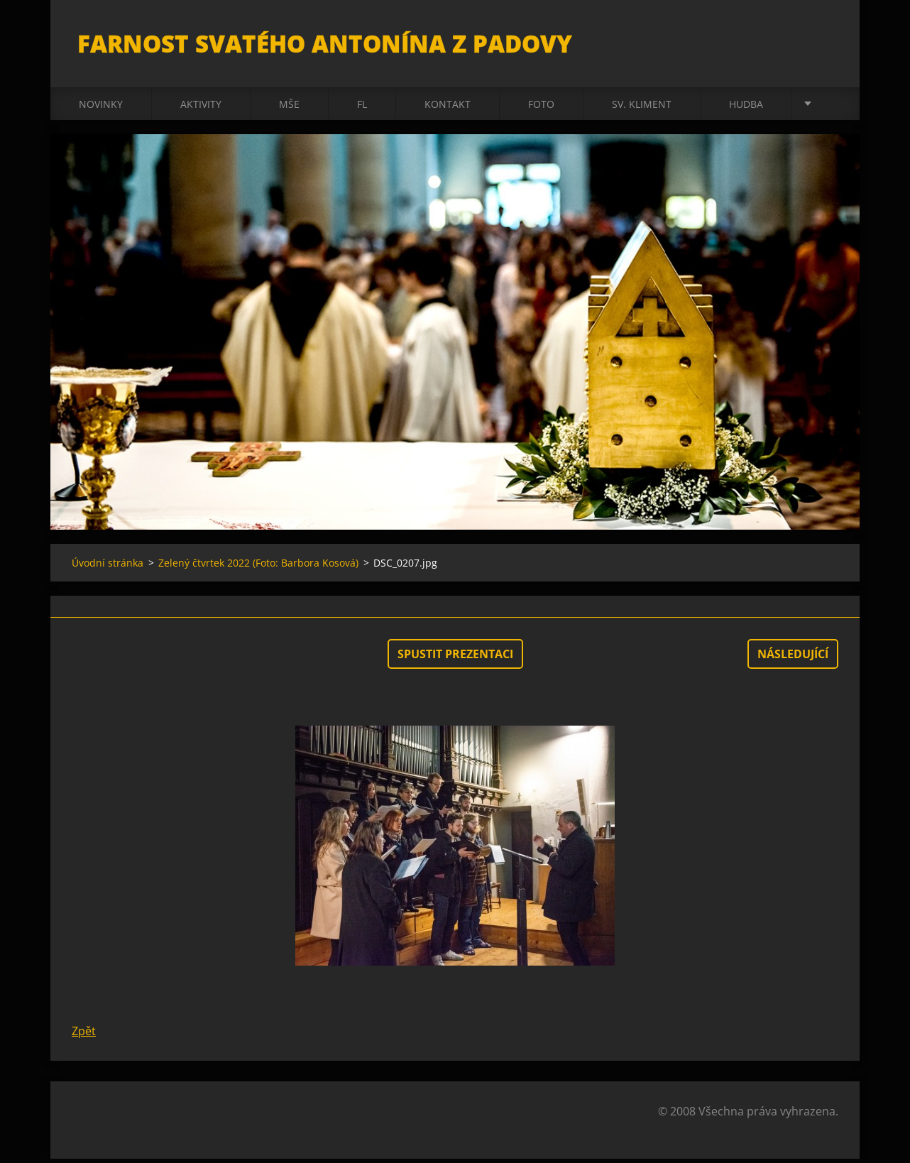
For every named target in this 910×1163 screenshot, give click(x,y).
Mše (289, 107)
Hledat (822, 41)
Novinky (101, 107)
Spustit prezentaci (455, 658)
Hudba (746, 107)
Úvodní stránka (107, 567)
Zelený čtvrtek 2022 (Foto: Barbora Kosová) (258, 567)
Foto (541, 107)
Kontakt (447, 107)
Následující (792, 658)
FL (362, 107)
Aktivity (200, 107)
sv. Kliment (641, 107)
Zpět (84, 1035)
